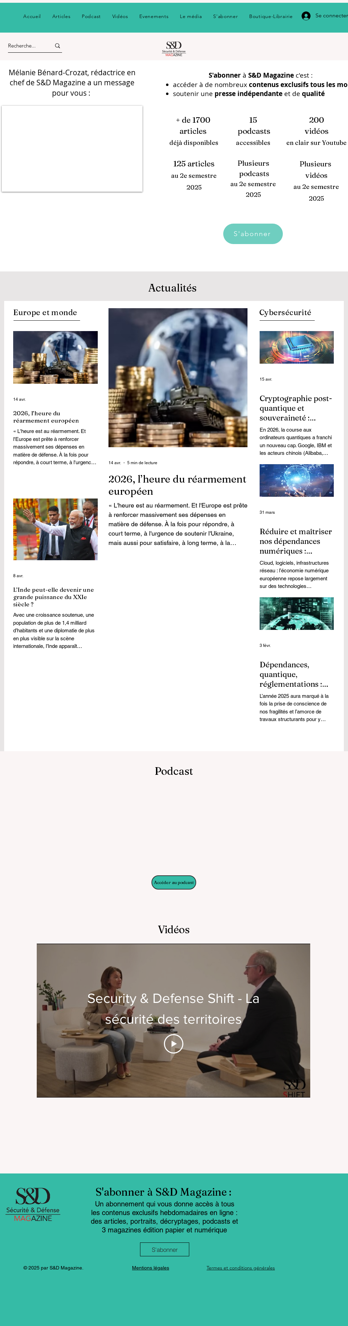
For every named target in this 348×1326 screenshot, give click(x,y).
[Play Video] (173, 1044)
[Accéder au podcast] (173, 882)
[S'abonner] (253, 234)
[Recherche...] (23, 45)
